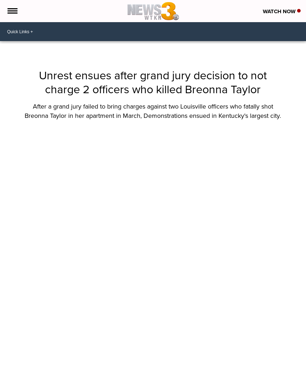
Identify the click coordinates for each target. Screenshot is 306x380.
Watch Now (282, 11)
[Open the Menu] (12, 11)
